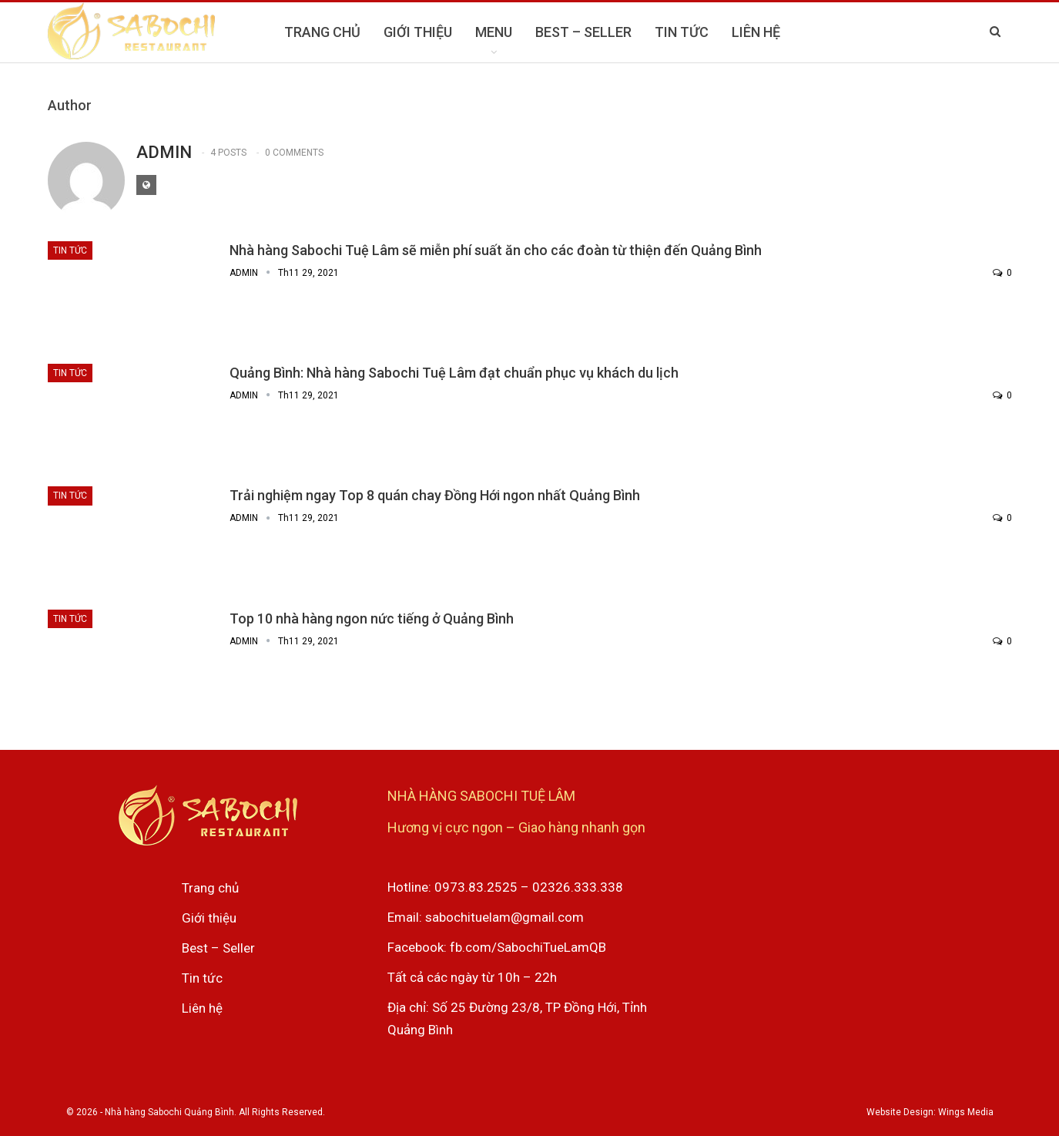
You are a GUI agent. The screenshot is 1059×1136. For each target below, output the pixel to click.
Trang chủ (210, 888)
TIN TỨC (682, 32)
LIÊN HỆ (756, 32)
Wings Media (966, 1112)
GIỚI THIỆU (418, 32)
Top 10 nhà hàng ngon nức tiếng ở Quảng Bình (372, 618)
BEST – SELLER (583, 32)
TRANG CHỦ (322, 32)
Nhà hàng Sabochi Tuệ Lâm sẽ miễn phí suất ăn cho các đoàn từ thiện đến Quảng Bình (496, 250)
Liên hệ (202, 1008)
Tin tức (70, 250)
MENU (493, 32)
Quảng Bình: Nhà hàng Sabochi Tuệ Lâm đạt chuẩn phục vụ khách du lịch (454, 373)
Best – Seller (218, 948)
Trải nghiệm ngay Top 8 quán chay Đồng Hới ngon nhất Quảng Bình (435, 495)
